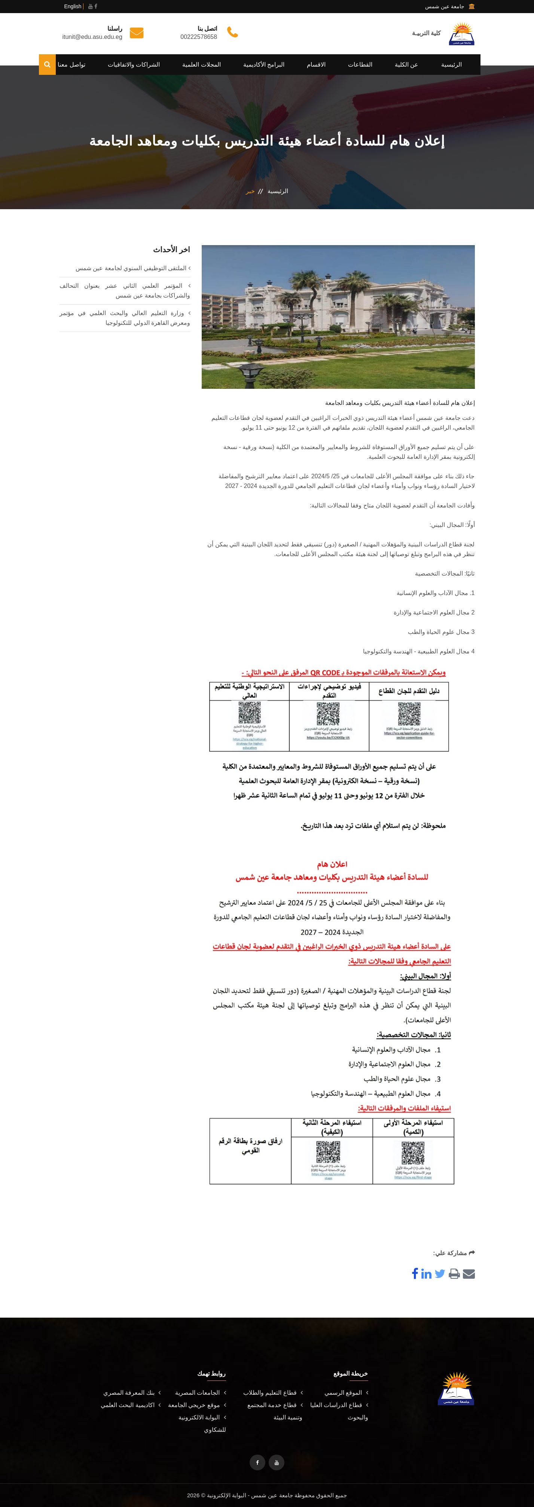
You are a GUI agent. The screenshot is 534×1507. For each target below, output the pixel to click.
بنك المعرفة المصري (132, 1392)
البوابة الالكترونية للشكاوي (202, 1423)
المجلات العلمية (201, 64)
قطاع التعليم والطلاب (273, 1392)
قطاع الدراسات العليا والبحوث (339, 1411)
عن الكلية (406, 64)
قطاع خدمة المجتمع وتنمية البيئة (275, 1411)
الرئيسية (451, 64)
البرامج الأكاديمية (263, 64)
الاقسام (316, 64)
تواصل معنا (71, 64)
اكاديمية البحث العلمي (131, 1405)
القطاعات (360, 64)
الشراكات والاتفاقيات (134, 64)
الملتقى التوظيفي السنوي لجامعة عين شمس (131, 268)
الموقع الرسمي (346, 1392)
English (73, 6)
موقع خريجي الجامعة (197, 1405)
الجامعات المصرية (200, 1392)
